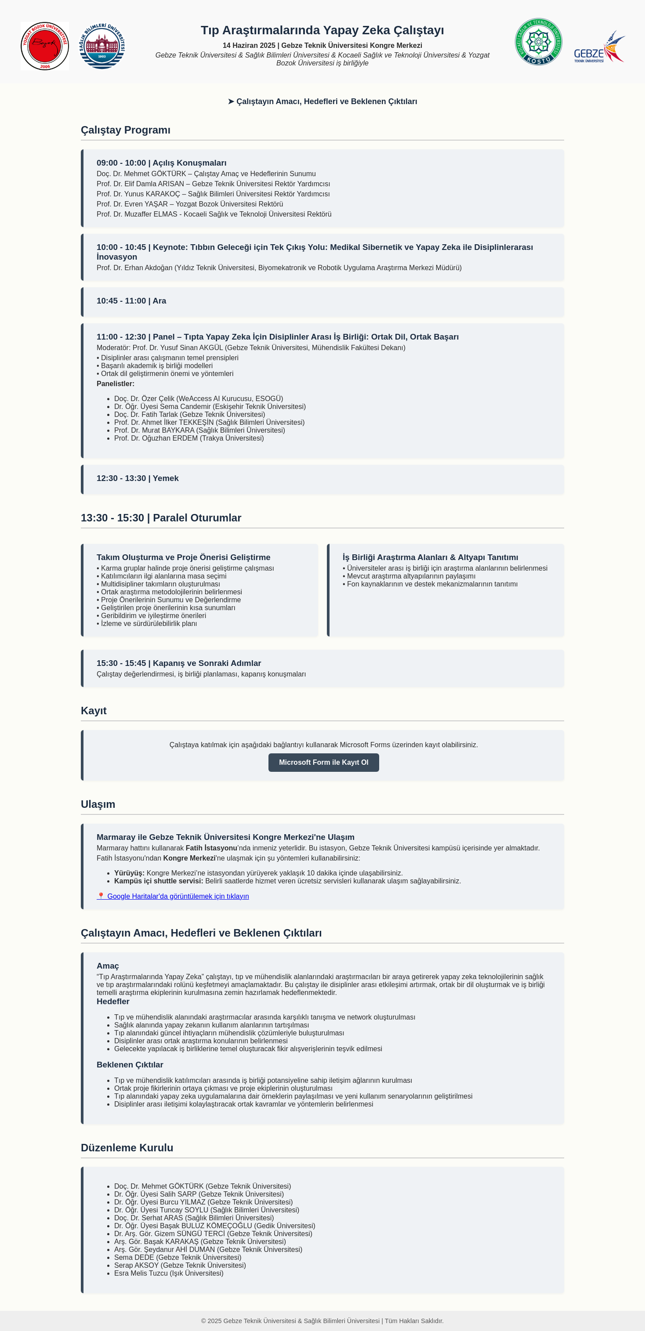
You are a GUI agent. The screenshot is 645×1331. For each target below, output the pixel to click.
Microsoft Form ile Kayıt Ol (324, 762)
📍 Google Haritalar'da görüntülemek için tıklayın (173, 896)
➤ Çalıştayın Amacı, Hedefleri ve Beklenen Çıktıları (322, 101)
